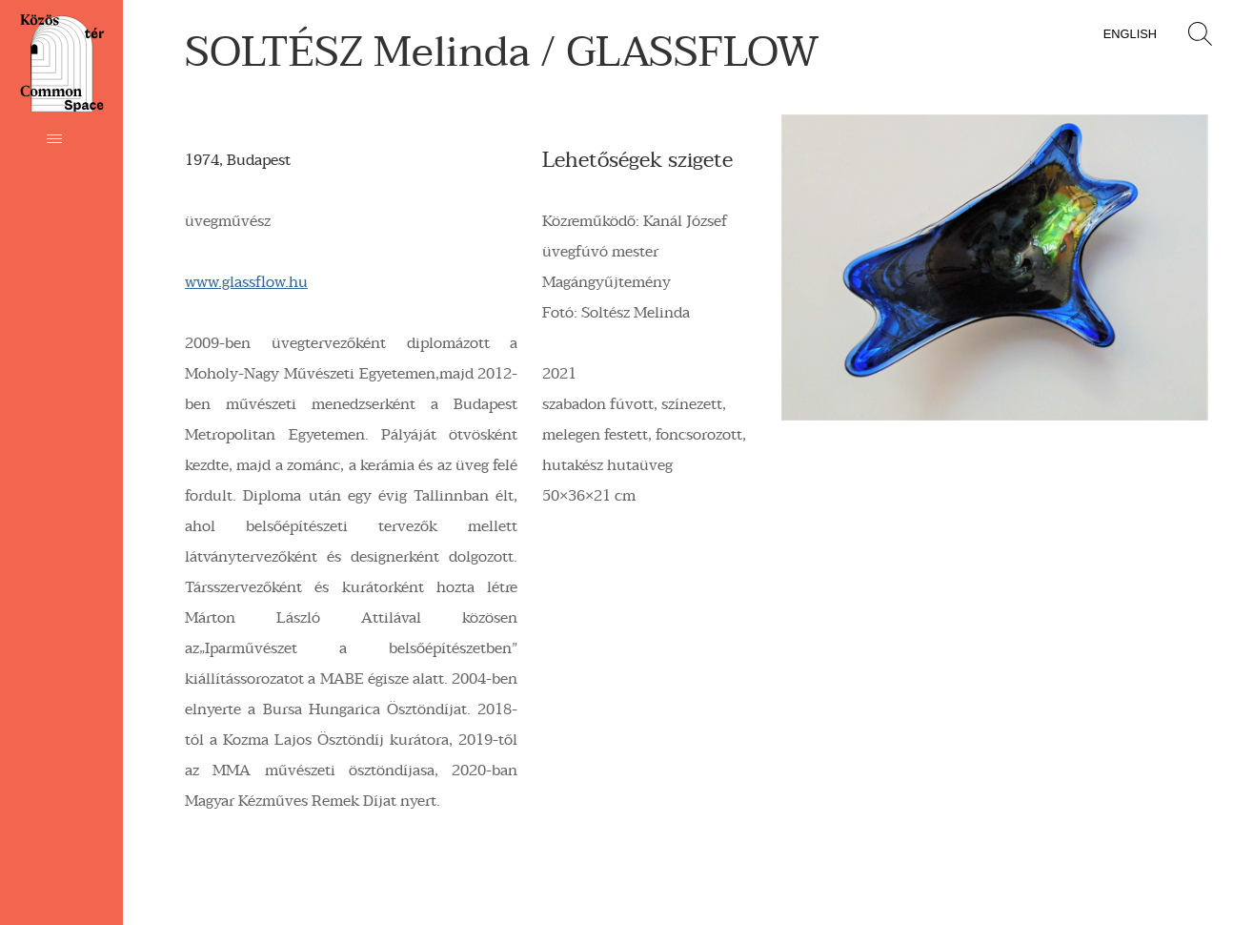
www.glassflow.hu (246, 282)
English (1130, 34)
